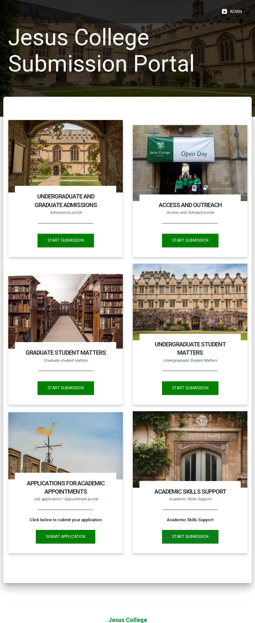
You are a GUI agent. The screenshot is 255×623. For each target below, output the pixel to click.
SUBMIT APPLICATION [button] (65, 536)
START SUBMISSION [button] (65, 240)
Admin (231, 11)
